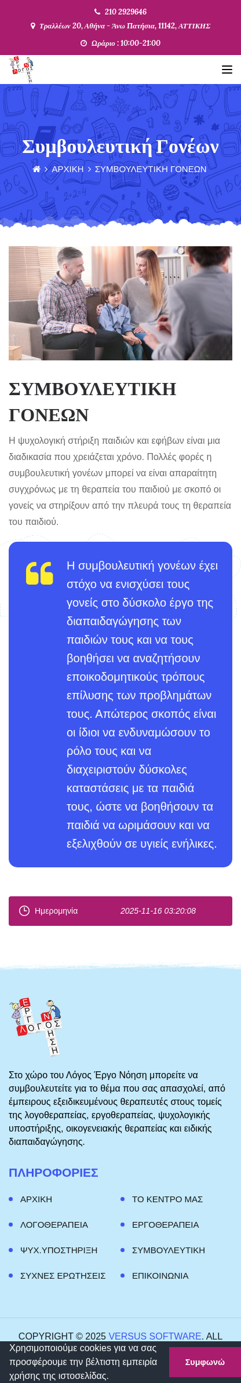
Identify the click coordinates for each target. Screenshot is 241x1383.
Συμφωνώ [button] (205, 1362)
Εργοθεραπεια (165, 1224)
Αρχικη (36, 1199)
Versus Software (154, 1336)
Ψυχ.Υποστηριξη (58, 1250)
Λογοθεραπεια (54, 1224)
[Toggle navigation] (227, 69)
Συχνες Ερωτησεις (63, 1275)
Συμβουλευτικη (168, 1250)
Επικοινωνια (160, 1275)
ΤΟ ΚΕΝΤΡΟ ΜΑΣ (167, 1199)
